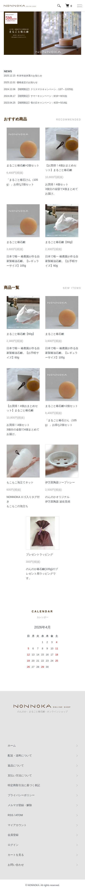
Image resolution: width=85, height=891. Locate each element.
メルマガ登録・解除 (20, 805)
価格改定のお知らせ (27, 82)
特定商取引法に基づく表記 (24, 785)
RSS (10, 815)
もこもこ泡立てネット (20, 482)
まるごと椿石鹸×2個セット (23, 165)
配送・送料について (20, 755)
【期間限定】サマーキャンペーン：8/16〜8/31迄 (42, 96)
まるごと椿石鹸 (16, 242)
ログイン (13, 844)
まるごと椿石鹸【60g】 (59, 242)
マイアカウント (17, 825)
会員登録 (13, 834)
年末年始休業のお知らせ (29, 75)
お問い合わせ (16, 864)
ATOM (19, 815)
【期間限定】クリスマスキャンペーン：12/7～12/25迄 (45, 89)
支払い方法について (20, 775)
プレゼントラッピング (39, 554)
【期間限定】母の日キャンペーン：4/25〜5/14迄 (42, 102)
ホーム (12, 745)
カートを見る (16, 854)
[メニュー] (79, 5)
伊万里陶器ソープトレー (60, 482)
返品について (16, 765)
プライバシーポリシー (21, 795)
